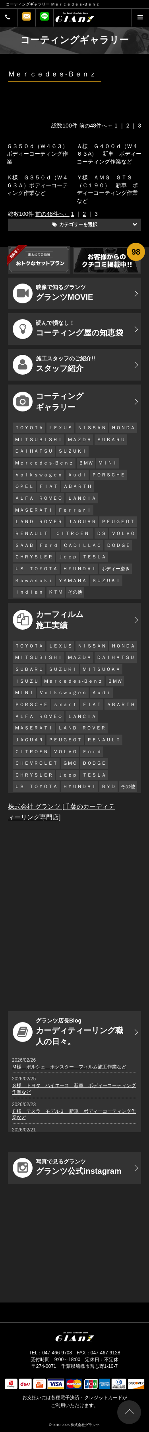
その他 (75, 592)
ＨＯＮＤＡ (123, 427)
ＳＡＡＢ (24, 545)
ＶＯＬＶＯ (123, 533)
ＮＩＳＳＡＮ (91, 427)
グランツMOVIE (53, 293)
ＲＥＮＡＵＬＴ (31, 533)
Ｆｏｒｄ (48, 545)
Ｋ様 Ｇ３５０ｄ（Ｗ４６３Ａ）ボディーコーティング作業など (37, 185)
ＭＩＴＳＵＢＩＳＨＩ (38, 439)
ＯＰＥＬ (24, 486)
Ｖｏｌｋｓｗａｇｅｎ (38, 475)
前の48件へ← (96, 125)
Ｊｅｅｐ (67, 557)
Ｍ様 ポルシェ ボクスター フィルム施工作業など (69, 1067)
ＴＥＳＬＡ (94, 557)
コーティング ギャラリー (48, 401)
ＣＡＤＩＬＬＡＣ (82, 545)
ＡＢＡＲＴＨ (77, 486)
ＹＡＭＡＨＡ (72, 580)
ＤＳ (101, 533)
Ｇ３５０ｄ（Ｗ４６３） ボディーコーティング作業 (40, 154)
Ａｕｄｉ (77, 475)
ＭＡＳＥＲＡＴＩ (34, 510)
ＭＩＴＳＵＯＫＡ (101, 669)
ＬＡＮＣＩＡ (82, 498)
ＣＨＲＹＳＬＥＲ (34, 557)
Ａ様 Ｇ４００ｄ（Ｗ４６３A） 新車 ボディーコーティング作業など (109, 154)
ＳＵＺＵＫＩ (72, 451)
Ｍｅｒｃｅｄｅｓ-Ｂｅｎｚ (44, 463)
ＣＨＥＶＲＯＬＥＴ (36, 763)
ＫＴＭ (55, 592)
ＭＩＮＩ (107, 463)
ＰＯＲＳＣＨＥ (108, 475)
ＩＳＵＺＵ (27, 681)
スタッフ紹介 (54, 365)
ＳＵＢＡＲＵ (111, 439)
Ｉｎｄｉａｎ (29, 592)
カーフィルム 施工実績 (48, 620)
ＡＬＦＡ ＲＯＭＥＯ (38, 498)
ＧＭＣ (70, 763)
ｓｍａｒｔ (65, 704)
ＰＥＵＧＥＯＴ (118, 521)
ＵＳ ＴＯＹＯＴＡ (36, 568)
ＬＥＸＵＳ (60, 427)
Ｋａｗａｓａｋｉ (34, 580)
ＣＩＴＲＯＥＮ (74, 533)
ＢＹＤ (108, 786)
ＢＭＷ (86, 463)
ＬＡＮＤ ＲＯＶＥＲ (38, 521)
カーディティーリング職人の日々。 (68, 1031)
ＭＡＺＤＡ (79, 439)
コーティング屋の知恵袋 (68, 329)
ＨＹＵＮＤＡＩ (79, 568)
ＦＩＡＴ (48, 486)
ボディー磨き (115, 568)
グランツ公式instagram (67, 1168)
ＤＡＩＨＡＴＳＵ (34, 451)
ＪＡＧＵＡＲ (82, 521)
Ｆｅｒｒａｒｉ (74, 510)
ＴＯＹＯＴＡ (29, 427)
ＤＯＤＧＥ (118, 545)
